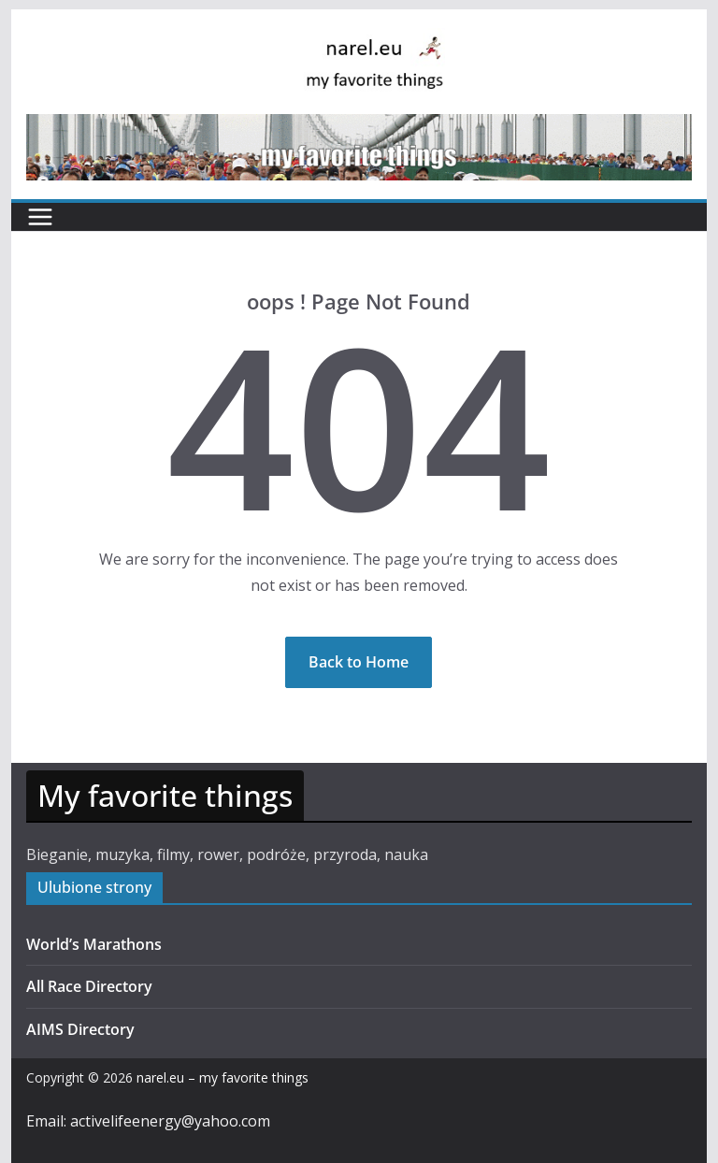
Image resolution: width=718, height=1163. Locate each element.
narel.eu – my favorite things (222, 1077)
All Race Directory (89, 986)
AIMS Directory (80, 1029)
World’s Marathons (94, 944)
